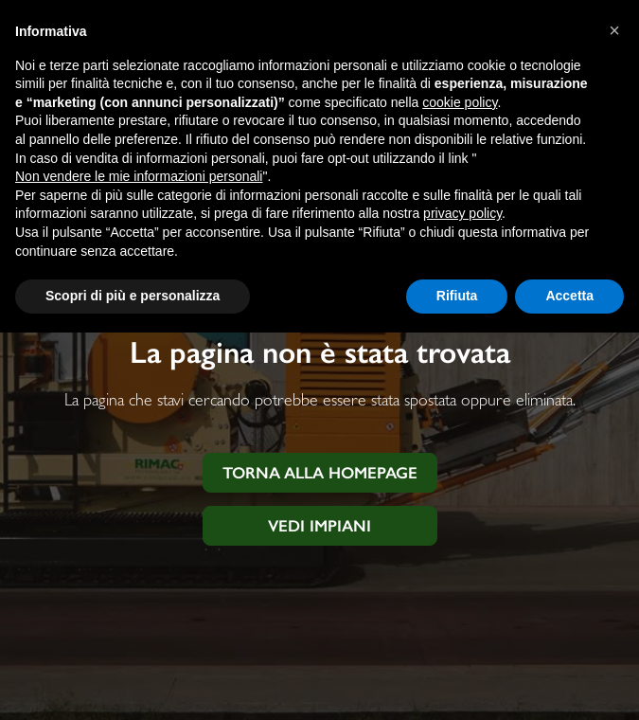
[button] (614, 30)
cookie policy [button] (459, 102)
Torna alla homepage (319, 472)
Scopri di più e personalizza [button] (132, 295)
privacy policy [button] (462, 213)
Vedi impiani (319, 525)
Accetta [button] (569, 295)
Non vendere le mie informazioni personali (138, 176)
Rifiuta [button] (457, 295)
